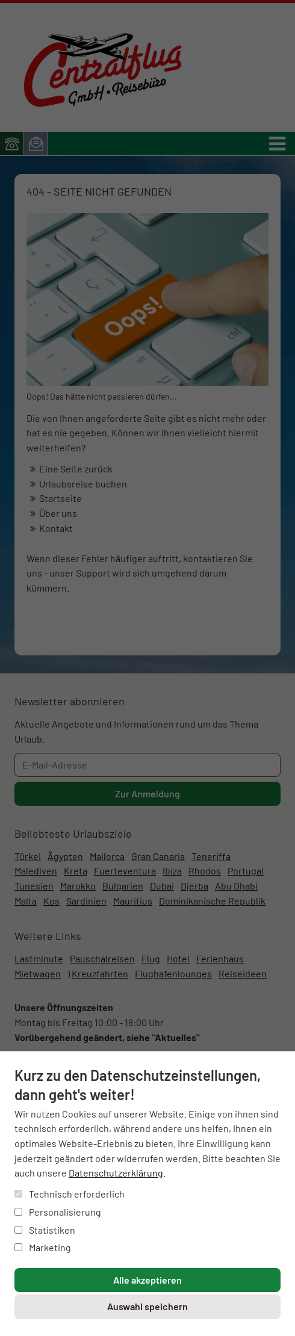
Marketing (42, 1247)
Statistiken (44, 1229)
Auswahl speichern (147, 1306)
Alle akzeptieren (147, 1279)
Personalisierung (57, 1211)
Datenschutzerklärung (116, 1172)
